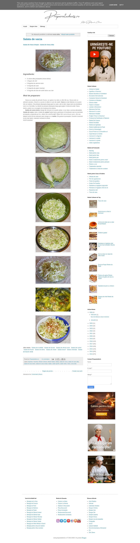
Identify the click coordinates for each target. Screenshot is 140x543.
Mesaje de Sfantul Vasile (34, 521)
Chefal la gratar (102, 232)
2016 (91, 346)
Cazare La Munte (63, 503)
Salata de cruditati (37, 347)
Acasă (25, 26)
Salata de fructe (29, 349)
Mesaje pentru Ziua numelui (35, 528)
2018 (91, 341)
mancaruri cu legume (95, 136)
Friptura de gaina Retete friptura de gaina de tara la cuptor (105, 277)
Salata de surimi (76, 347)
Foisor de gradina (94, 181)
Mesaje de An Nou (32, 501)
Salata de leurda (49, 347)
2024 (91, 326)
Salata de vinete (51, 349)
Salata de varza (32, 39)
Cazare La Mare (62, 501)
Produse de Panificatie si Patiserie (99, 118)
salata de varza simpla (42, 363)
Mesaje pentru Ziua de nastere (36, 526)
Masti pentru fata (94, 155)
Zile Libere (92, 532)
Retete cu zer (93, 164)
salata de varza (64, 361)
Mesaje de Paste (32, 510)
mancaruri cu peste (94, 140)
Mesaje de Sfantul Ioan (33, 514)
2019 (91, 338)
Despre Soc (92, 510)
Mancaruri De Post (94, 109)
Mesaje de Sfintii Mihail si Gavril (36, 523)
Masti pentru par (94, 157)
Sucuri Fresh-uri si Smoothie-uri (98, 131)
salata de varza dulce (29, 363)
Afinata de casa (93, 176)
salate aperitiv (56, 363)
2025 (91, 323)
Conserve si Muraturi (95, 100)
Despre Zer (92, 512)
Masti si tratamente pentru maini (98, 160)
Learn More (113, 5)
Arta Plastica (92, 501)
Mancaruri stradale (94, 113)
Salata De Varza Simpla (31, 45)
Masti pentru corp (94, 153)
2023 (91, 328)
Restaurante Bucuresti (64, 512)
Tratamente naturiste (95, 166)
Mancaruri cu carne (94, 111)
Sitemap (42, 26)
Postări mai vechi (77, 371)
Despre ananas (93, 514)
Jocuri (90, 523)
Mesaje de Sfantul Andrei (34, 512)
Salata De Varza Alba (47, 45)
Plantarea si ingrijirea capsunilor (98, 185)
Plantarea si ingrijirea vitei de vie (98, 188)
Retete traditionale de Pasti (97, 127)
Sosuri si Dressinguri (95, 129)
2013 (91, 354)
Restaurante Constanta (64, 514)
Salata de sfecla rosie (63, 347)
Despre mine (33, 26)
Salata (57, 361)
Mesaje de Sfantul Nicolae (34, 517)
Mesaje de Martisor (32, 508)
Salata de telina (40, 349)
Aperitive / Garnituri (33, 361)
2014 (91, 351)
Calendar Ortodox (94, 506)
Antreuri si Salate (94, 89)
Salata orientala (72, 349)
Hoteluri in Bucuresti (64, 506)
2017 (91, 344)
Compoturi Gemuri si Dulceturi (98, 98)
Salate (50, 363)
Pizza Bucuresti (62, 508)
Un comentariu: (46, 359)
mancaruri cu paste (94, 138)
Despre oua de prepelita (96, 519)
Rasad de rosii (93, 190)
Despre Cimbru (93, 508)
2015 (91, 349)
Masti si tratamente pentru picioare (99, 162)
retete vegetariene (94, 143)
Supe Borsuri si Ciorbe (95, 134)
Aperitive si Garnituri (95, 91)
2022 (91, 331)
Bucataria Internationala (96, 96)
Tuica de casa (93, 192)
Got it (121, 5)
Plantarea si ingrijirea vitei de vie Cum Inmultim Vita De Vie (106, 245)
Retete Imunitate (94, 122)
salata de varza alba (73, 361)
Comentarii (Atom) (37, 374)
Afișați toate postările (67, 34)
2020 (91, 336)
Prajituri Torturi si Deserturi (97, 116)
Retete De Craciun (94, 120)
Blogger (84, 538)
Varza (68, 363)
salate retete (63, 363)
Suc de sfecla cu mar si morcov (100, 317)
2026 (91, 312)
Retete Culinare (43, 361)
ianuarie (93, 320)
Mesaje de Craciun (32, 503)
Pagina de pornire (47, 371)
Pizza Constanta (62, 510)
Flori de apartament (95, 179)
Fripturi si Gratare (94, 105)
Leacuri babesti (93, 526)
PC (90, 530)
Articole (91, 503)
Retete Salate (51, 361)
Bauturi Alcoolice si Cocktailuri (98, 93)
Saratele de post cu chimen (106, 286)
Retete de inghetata (95, 125)
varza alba (73, 363)
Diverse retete (93, 102)
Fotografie (92, 521)
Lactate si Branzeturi (95, 107)
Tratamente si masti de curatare (98, 168)
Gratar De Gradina (94, 183)
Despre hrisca (93, 517)
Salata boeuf (62, 349)
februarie (94, 314)
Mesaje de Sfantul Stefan (34, 519)
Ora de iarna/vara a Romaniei (97, 528)
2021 (91, 333)
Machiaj (91, 151)
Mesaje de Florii (31, 506)
